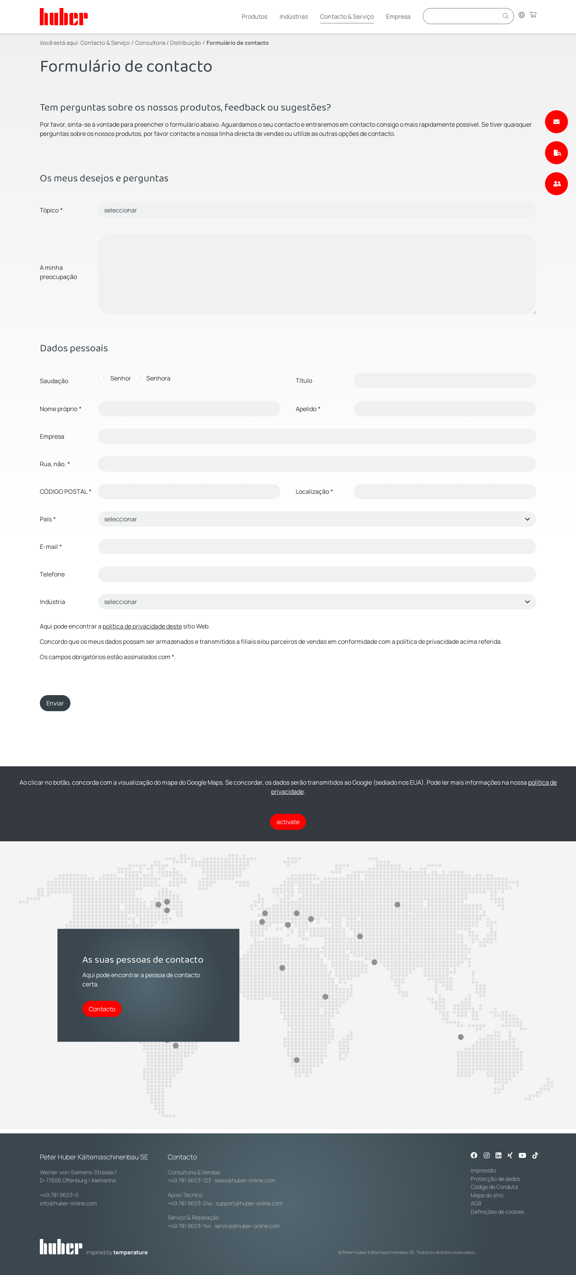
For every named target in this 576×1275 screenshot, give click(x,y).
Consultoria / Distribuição (168, 42)
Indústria (52, 602)
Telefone (52, 574)
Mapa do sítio (487, 1195)
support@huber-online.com (249, 1203)
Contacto (102, 1008)
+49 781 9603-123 (189, 1180)
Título (304, 380)
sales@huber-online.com (244, 1180)
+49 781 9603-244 (190, 1203)
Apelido (308, 408)
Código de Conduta (494, 1186)
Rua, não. (55, 464)
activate (288, 822)
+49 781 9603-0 (59, 1194)
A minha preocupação (58, 272)
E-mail (51, 546)
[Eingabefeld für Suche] (462, 16)
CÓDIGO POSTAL (66, 491)
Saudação (54, 381)
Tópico (51, 210)
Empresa (398, 16)
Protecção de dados (495, 1178)
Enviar (55, 703)
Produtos (254, 16)
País (48, 519)
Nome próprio (61, 408)
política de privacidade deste (142, 626)
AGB (476, 1203)
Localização (314, 491)
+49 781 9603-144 (189, 1225)
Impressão (483, 1170)
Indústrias (294, 16)
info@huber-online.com (68, 1203)
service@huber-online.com (247, 1225)
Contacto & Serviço (347, 16)
